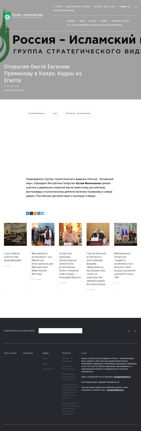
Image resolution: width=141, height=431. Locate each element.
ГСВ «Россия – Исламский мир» (78, 113)
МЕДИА (46, 353)
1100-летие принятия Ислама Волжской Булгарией (92, 25)
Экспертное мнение (61, 11)
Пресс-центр (10, 353)
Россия (91, 21)
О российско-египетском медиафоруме (12, 257)
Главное (69, 21)
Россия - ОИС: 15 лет (103, 7)
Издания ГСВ (48, 369)
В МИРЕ (102, 21)
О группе (56, 7)
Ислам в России (118, 21)
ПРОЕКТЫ (66, 353)
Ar (129, 7)
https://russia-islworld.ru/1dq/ (14, 90)
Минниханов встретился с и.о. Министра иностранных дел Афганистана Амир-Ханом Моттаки (42, 263)
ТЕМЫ (80, 21)
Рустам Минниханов (37, 113)
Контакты (28, 353)
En (122, 7)
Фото (45, 358)
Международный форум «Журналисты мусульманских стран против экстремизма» (71, 408)
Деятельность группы (76, 7)
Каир (55, 113)
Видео (45, 364)
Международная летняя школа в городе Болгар (69, 376)
